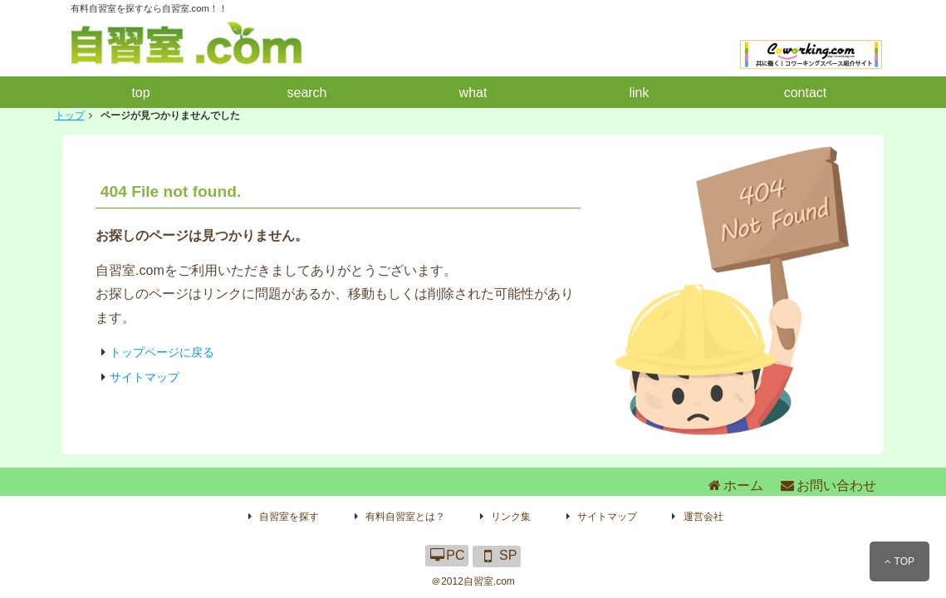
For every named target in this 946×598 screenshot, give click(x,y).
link (639, 93)
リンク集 (511, 516)
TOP (899, 561)
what (473, 93)
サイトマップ (144, 377)
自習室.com (489, 581)
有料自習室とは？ (405, 516)
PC (447, 555)
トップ (70, 115)
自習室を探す (289, 516)
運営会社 (703, 516)
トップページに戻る (162, 352)
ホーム (734, 485)
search (306, 93)
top (140, 93)
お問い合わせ (827, 485)
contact (805, 93)
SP (497, 555)
